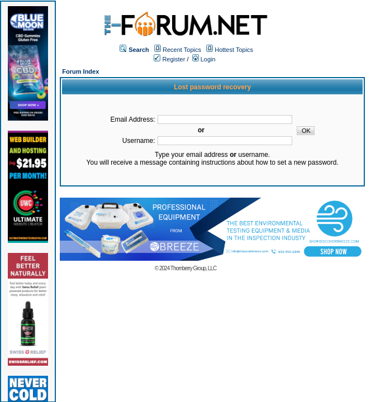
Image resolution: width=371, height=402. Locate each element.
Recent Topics (182, 49)
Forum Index (80, 71)
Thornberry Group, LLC (193, 268)
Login (204, 59)
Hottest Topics (234, 49)
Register (169, 59)
